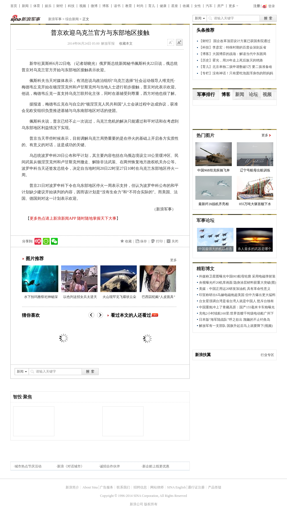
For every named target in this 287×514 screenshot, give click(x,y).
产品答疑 (214, 487)
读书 (117, 6)
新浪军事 (55, 19)
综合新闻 (72, 19)
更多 (232, 6)
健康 (163, 6)
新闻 (25, 6)
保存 (143, 241)
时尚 (140, 6)
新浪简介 (72, 487)
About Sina (90, 487)
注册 (256, 6)
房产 (220, 6)
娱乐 (48, 6)
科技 (71, 6)
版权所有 (151, 504)
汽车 (209, 6)
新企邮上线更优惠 (155, 466)
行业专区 (267, 355)
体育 (36, 6)
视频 (82, 6)
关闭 (175, 241)
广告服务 (106, 487)
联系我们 (123, 487)
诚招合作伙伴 (110, 466)
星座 (174, 6)
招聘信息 (140, 487)
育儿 (151, 6)
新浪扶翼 (203, 355)
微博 (94, 6)
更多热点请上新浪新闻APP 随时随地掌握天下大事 (73, 218)
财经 (59, 6)
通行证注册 (196, 487)
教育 (128, 6)
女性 (197, 6)
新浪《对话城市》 (70, 466)
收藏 (186, 6)
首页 (13, 6)
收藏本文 (126, 43)
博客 (105, 6)
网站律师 (157, 487)
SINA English (176, 487)
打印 (159, 241)
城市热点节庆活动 (28, 466)
